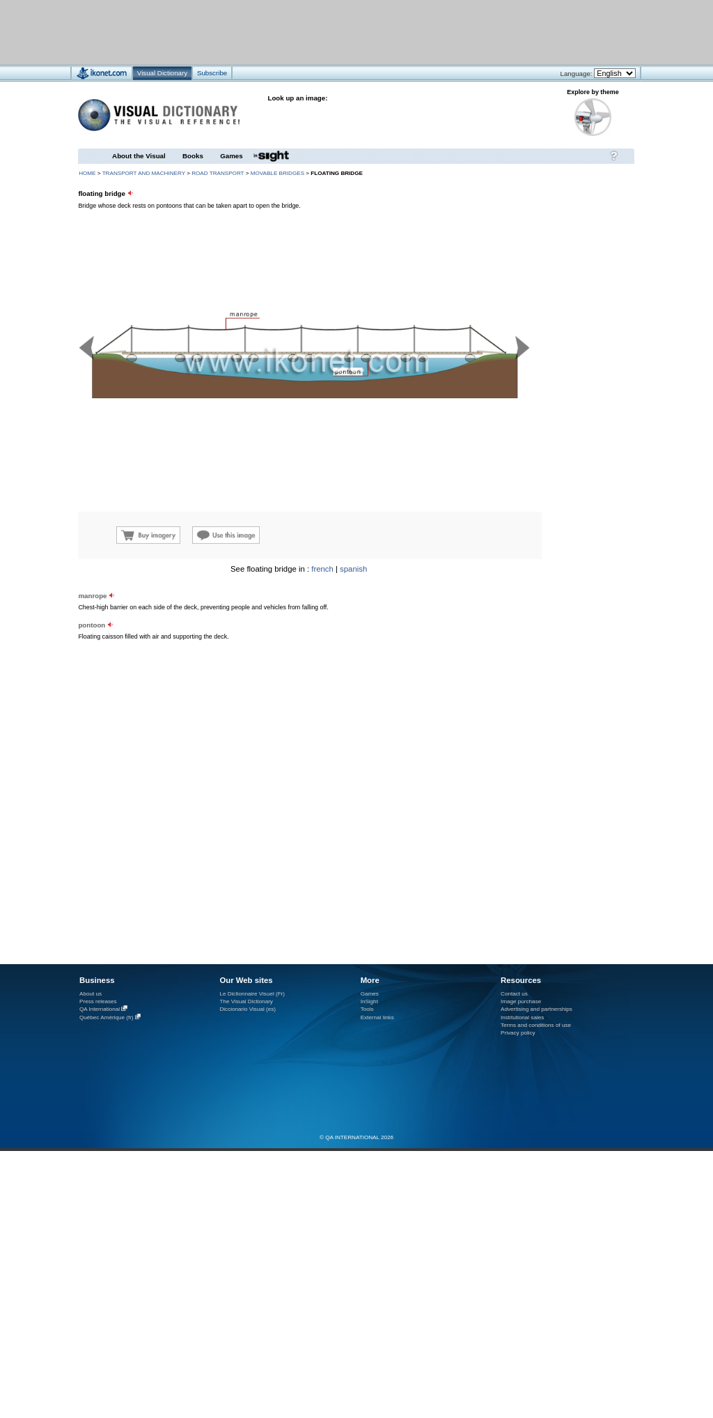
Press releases (98, 1001)
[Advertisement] (173, 687)
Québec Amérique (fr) (106, 1017)
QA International (99, 1009)
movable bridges (277, 173)
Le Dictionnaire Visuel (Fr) (252, 994)
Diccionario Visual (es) (247, 1009)
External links (377, 1017)
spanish (353, 569)
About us (90, 994)
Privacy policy (518, 1033)
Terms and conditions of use (536, 1025)
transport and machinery (143, 173)
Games (231, 156)
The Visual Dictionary (245, 1001)
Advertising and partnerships (536, 1009)
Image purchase (521, 1001)
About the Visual (139, 156)
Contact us (514, 994)
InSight (369, 1001)
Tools (367, 1009)
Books (192, 156)
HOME (87, 173)
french (322, 569)
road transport (217, 173)
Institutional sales (522, 1017)
